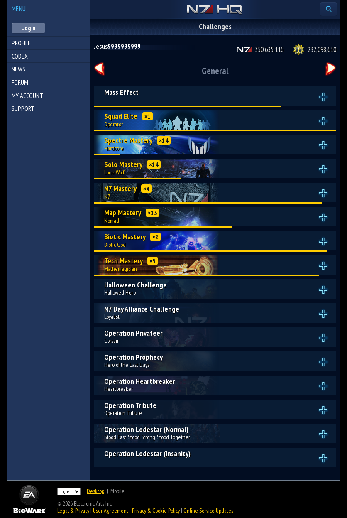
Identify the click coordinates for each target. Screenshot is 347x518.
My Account (27, 95)
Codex (20, 56)
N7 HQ (215, 10)
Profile (21, 43)
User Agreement (110, 510)
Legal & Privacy (73, 510)
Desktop (95, 491)
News (18, 69)
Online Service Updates (208, 510)
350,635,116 (269, 49)
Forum (20, 82)
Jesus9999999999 (117, 46)
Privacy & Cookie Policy (156, 510)
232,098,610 (322, 49)
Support (23, 108)
